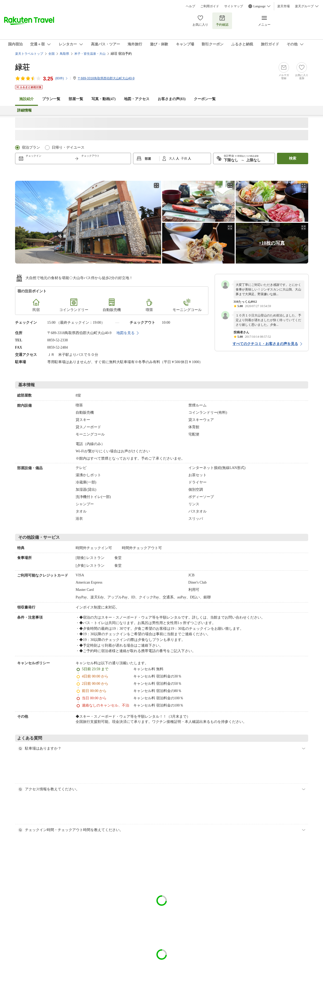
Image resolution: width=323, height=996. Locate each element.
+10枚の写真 (272, 243)
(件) (61, 78)
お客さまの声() (172, 99)
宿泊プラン (31, 147)
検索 (292, 158)
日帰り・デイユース (68, 147)
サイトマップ (233, 6)
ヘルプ (190, 6)
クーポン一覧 (205, 99)
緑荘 (22, 67)
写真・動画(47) (103, 99)
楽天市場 (283, 6)
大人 (172, 158)
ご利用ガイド (209, 6)
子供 (184, 158)
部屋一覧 (76, 99)
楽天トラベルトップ (29, 54)
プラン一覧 (51, 99)
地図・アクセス (136, 99)
